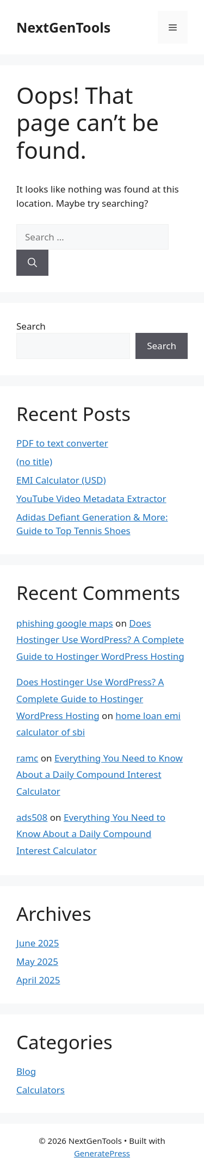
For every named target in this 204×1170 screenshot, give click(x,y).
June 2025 (37, 943)
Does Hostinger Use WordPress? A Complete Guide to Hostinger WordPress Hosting (100, 640)
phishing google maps (64, 623)
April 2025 (38, 980)
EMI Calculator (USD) (61, 480)
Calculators (40, 1090)
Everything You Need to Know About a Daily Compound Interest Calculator (99, 774)
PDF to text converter (62, 443)
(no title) (34, 461)
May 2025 (37, 961)
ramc (27, 758)
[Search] (32, 263)
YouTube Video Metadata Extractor (91, 498)
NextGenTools (63, 27)
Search (31, 326)
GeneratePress (102, 1153)
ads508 (31, 817)
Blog (26, 1071)
